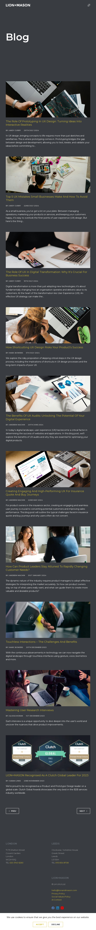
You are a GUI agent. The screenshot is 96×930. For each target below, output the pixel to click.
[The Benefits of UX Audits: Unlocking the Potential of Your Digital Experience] (48, 394)
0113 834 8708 (62, 862)
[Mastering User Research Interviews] (48, 688)
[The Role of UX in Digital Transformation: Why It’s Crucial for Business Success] (48, 250)
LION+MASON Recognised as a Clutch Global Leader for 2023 (47, 775)
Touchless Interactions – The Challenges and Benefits (41, 641)
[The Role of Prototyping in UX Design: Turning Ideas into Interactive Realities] (48, 99)
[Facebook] (53, 908)
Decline (55, 924)
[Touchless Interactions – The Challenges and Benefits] (48, 620)
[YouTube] (62, 908)
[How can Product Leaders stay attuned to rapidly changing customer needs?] (48, 544)
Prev (12, 811)
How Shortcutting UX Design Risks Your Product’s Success (44, 347)
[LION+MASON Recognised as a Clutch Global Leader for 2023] (48, 753)
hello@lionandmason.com (64, 890)
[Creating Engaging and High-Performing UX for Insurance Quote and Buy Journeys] (48, 469)
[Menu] (89, 5)
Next (83, 811)
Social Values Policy (61, 896)
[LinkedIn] (57, 908)
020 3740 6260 (16, 862)
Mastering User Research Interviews (30, 710)
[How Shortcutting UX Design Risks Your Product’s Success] (48, 325)
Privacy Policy (58, 893)
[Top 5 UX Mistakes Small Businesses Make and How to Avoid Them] (48, 175)
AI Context (57, 900)
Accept (40, 924)
